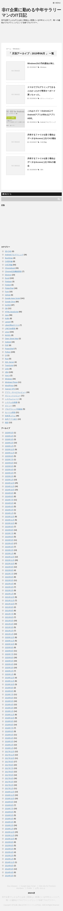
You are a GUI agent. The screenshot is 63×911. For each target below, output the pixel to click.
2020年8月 (9, 651)
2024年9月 (9, 493)
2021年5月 (9, 621)
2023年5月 (9, 540)
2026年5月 (9, 433)
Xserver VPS (10, 389)
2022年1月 (9, 594)
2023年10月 (9, 523)
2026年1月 (9, 446)
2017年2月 (9, 785)
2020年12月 (9, 637)
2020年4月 (9, 664)
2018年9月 (9, 721)
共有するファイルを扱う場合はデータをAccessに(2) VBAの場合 (41, 162)
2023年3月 (9, 547)
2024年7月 (9, 500)
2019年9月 (9, 688)
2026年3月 (9, 439)
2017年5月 (9, 775)
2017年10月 (9, 758)
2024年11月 (9, 486)
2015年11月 (9, 835)
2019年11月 (9, 681)
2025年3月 (9, 473)
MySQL (8, 335)
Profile (29, 888)
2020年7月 (9, 654)
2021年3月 (9, 627)
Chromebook (10, 268)
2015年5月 (9, 849)
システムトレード (12, 399)
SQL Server (9, 362)
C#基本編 (8, 261)
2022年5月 (9, 580)
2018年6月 (9, 731)
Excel (7, 278)
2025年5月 (9, 466)
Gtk (6, 308)
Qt (6, 355)
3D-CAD (8, 251)
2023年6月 (9, 537)
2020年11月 (9, 641)
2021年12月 (9, 597)
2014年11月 (9, 862)
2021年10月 (9, 604)
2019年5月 (9, 701)
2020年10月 (9, 644)
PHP (7, 345)
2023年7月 (9, 533)
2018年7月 (9, 728)
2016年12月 (9, 792)
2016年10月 (9, 799)
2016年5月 (9, 815)
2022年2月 (9, 590)
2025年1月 (9, 480)
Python (7, 352)
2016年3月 (9, 822)
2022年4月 (9, 584)
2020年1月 (9, 674)
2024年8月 (9, 496)
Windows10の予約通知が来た (40, 63)
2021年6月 (9, 617)
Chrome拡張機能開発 (13, 271)
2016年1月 (9, 829)
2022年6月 (9, 577)
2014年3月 (9, 876)
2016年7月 (9, 809)
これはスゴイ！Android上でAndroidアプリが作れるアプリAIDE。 (41, 114)
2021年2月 (9, 631)
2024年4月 (9, 507)
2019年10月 (9, 684)
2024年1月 (9, 513)
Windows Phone (11, 382)
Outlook (8, 342)
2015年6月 (9, 845)
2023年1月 (9, 554)
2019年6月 (9, 698)
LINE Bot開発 (10, 329)
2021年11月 (9, 600)
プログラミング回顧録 (13, 409)
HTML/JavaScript (11, 312)
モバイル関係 (10, 412)
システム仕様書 (11, 402)
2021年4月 (9, 624)
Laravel (8, 322)
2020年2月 (9, 671)
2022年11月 (9, 560)
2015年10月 (9, 839)
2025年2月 (9, 476)
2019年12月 (9, 678)
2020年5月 (9, 661)
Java (7, 315)
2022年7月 (9, 574)
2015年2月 (9, 856)
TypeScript (9, 365)
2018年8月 (9, 725)
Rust (7, 359)
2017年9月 (9, 762)
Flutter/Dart (9, 288)
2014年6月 (9, 866)
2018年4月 (9, 738)
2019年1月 (9, 711)
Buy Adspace (12, 886)
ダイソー (8, 406)
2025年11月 (9, 453)
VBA (41, 170)
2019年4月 (9, 705)
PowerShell (9, 349)
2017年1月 (9, 788)
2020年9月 (9, 647)
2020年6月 (9, 658)
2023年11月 (9, 520)
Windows (43, 67)
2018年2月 (9, 745)
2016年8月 (9, 805)
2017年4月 (9, 778)
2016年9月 (9, 802)
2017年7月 (9, 768)
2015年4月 (9, 852)
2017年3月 (9, 782)
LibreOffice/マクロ (12, 325)
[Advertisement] (31, 34)
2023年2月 (9, 550)
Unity (7, 369)
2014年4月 (9, 872)
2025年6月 (9, 463)
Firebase (8, 282)
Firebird (8, 285)
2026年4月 (9, 436)
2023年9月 (9, 527)
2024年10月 (9, 490)
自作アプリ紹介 (11, 419)
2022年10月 (9, 564)
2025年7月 (9, 460)
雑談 (6, 422)
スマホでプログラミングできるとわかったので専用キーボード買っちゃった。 (41, 91)
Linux (7, 332)
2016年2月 (9, 825)
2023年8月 (9, 530)
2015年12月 (9, 832)
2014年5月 (9, 869)
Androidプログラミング (48, 122)
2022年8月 (9, 570)
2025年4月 (9, 470)
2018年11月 (9, 715)
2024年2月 (9, 510)
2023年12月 (9, 517)
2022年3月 (9, 587)
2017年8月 (9, 765)
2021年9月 (9, 607)
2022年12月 (9, 557)
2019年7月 (9, 694)
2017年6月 (9, 772)
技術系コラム (10, 416)
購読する (6, 194)
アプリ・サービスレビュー (15, 392)
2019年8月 (9, 691)
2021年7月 (9, 614)
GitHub (7, 295)
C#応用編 (43, 142)
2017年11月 (9, 755)
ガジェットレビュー (47, 98)
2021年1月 (9, 634)
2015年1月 (9, 859)
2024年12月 (9, 483)
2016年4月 (9, 819)
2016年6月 (9, 812)
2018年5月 (9, 735)
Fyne (7, 292)
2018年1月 (9, 748)
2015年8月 (9, 842)
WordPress (9, 386)
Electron (8, 275)
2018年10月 (9, 718)
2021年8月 (9, 611)
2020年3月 (9, 668)
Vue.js (7, 376)
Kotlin (7, 318)
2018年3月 (9, 741)
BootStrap (9, 258)
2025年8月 (9, 456)
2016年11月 (9, 795)
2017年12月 (9, 752)
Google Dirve (10, 302)
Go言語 (8, 305)
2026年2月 (9, 443)
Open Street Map (11, 339)
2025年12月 (9, 449)
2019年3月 (9, 708)
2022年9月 (9, 567)
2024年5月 (9, 503)
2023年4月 (9, 543)
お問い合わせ (40, 888)
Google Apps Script (12, 298)
